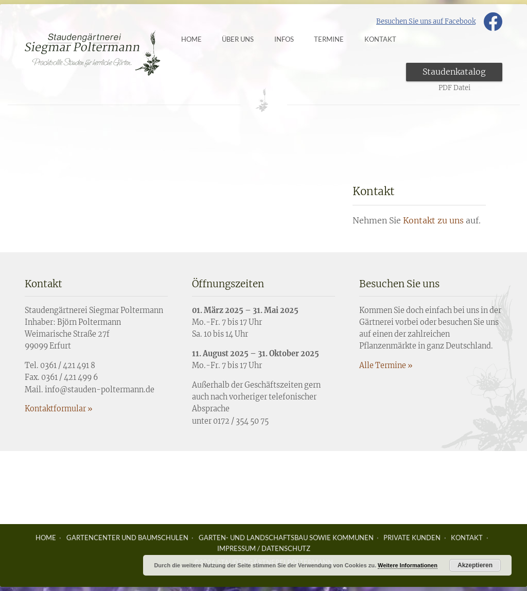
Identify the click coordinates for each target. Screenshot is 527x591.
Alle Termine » (385, 365)
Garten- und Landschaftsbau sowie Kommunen (286, 537)
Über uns (246, 39)
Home (199, 39)
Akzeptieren (475, 565)
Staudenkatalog (454, 71)
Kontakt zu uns (433, 220)
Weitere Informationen (407, 565)
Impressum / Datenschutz (263, 548)
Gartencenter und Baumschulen (127, 537)
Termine (337, 39)
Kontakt (467, 537)
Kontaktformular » (58, 408)
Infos (292, 39)
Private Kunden (412, 537)
